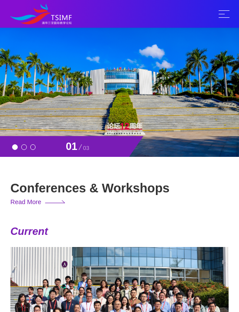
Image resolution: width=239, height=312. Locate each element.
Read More (25, 201)
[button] (15, 147)
